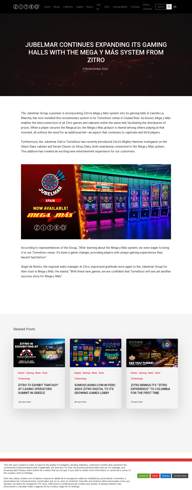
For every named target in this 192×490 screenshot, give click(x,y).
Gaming (30, 373)
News (89, 6)
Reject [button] (155, 476)
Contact (135, 6)
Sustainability (120, 6)
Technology (24, 378)
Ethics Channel (147, 6)
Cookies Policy (180, 476)
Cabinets (68, 6)
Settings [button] (165, 476)
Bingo (57, 6)
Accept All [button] (143, 476)
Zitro (107, 6)
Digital (79, 6)
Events (21, 373)
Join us (98, 6)
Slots (47, 6)
